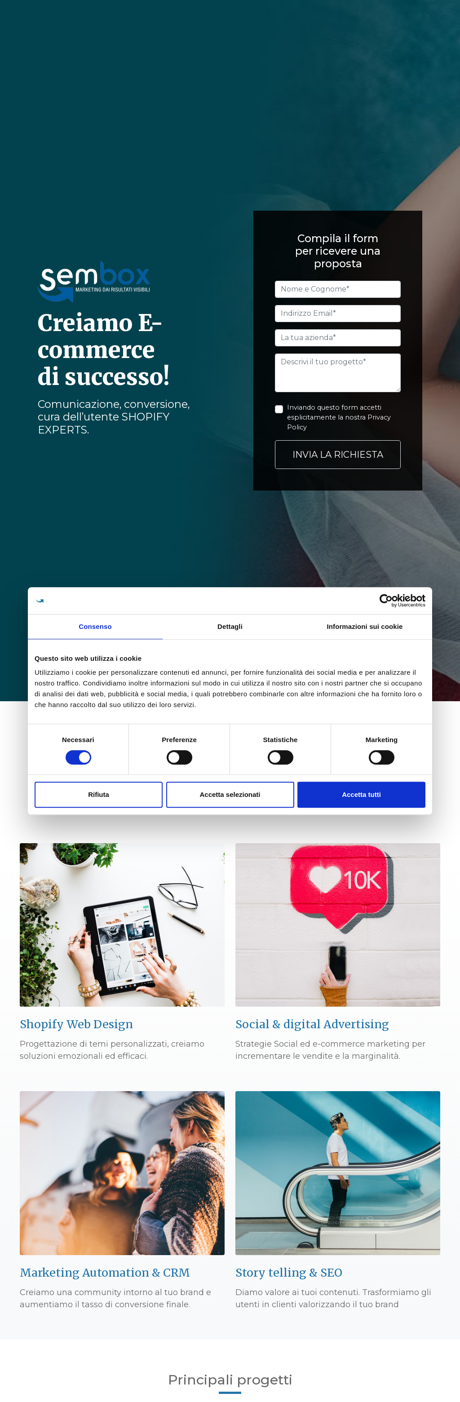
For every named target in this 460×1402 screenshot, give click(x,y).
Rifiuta (98, 794)
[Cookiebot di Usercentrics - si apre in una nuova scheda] (386, 600)
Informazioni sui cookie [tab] (365, 626)
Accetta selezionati (229, 794)
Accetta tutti (361, 794)
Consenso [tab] (95, 626)
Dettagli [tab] (230, 626)
